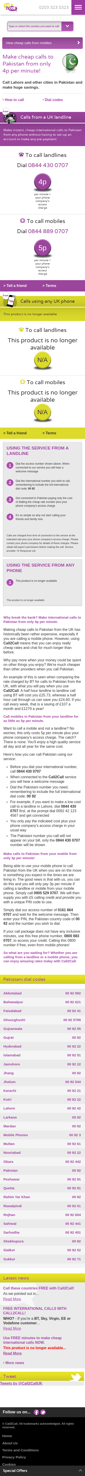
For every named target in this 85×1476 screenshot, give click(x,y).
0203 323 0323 (54, 7)
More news (14, 1363)
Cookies (9, 1464)
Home (7, 1436)
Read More (12, 1299)
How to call (14, 100)
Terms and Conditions (20, 1450)
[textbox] (34, 26)
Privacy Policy (14, 1457)
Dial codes (54, 100)
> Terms (49, 286)
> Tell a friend (15, 286)
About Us (10, 1443)
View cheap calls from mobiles (43, 43)
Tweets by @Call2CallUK (21, 1383)
